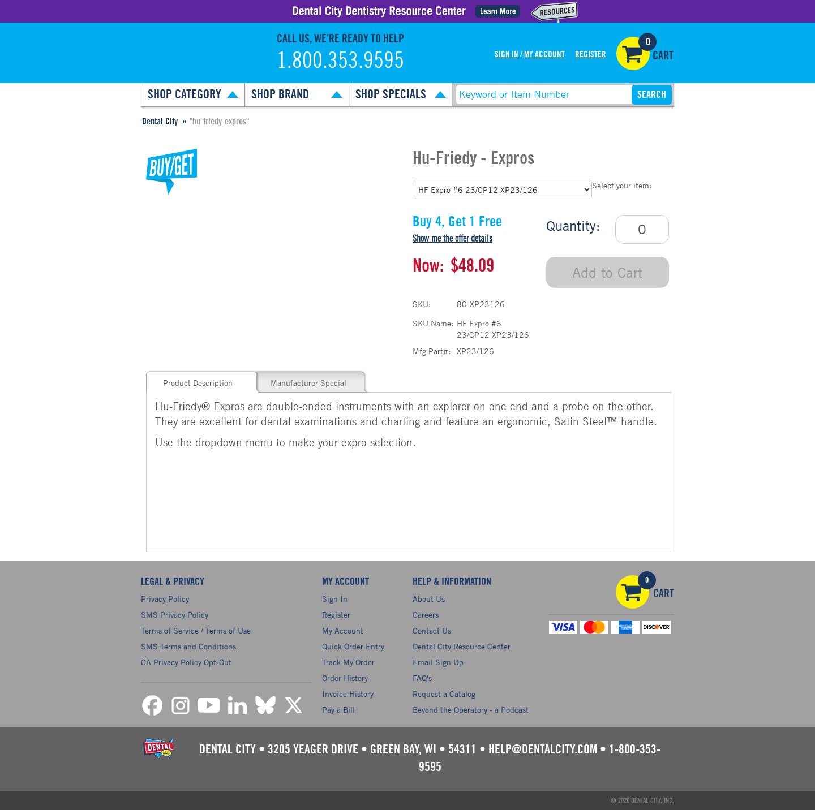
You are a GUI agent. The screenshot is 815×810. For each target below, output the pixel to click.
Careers (426, 614)
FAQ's (422, 678)
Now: (428, 266)
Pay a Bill (338, 709)
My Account (544, 54)
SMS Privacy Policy (174, 614)
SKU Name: (433, 323)
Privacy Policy (165, 599)
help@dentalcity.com (542, 749)
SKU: (422, 304)
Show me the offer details (452, 238)
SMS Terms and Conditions (188, 646)
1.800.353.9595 (340, 61)
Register (590, 54)
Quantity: (573, 225)
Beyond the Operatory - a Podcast (471, 709)
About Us (429, 599)
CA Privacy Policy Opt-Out (186, 662)
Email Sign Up (438, 662)
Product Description (198, 382)
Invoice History (348, 694)
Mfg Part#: (432, 351)
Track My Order (348, 662)
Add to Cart (607, 272)
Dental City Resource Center (462, 646)
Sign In (506, 54)
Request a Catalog (444, 694)
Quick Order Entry (353, 646)
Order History (345, 678)
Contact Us (432, 630)
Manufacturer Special (308, 382)
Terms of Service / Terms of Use (196, 630)
